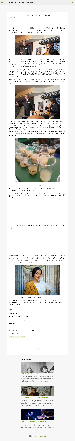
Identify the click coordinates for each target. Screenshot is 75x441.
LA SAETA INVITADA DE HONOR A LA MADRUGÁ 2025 (33, 421)
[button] (10, 20)
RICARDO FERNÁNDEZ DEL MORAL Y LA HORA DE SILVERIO (34, 397)
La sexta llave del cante (18, 2)
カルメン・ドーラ (21, 336)
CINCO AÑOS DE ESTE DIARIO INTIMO (29, 373)
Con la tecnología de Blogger (37, 436)
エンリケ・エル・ (13, 336)
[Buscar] (35, 2)
